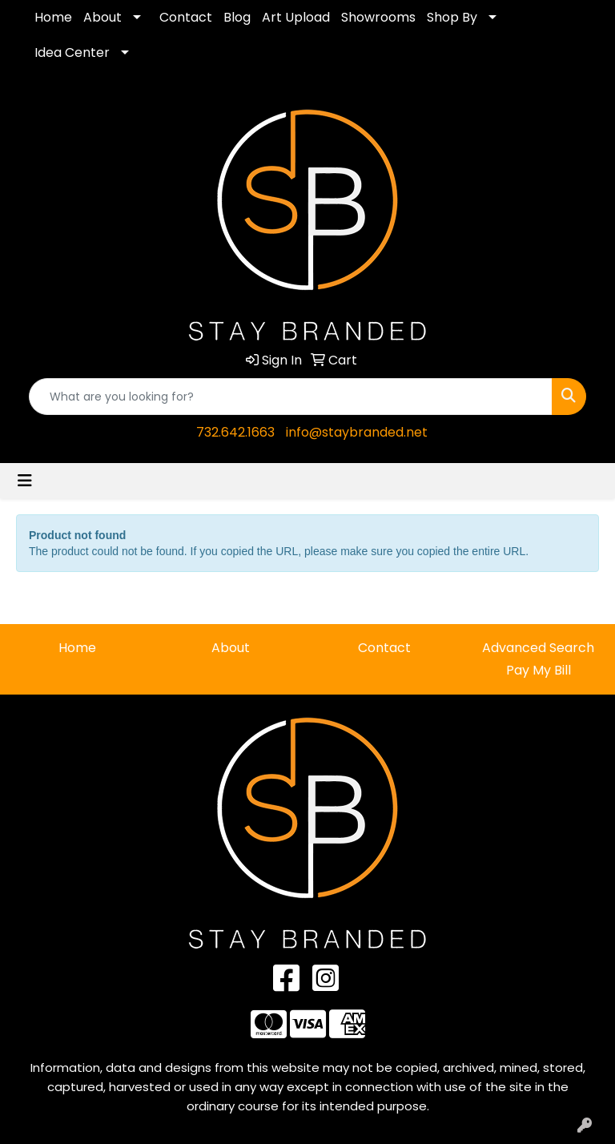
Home (53, 17)
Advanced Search (538, 647)
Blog (237, 17)
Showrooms (378, 17)
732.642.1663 (235, 432)
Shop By (452, 17)
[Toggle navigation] (25, 480)
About (102, 17)
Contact (185, 17)
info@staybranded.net (357, 432)
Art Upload (296, 17)
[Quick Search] (291, 396)
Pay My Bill (538, 670)
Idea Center (72, 52)
